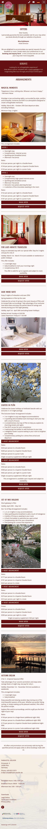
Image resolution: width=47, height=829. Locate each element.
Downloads (5, 794)
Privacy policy (6, 802)
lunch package (34, 69)
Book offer (23, 202)
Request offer (23, 207)
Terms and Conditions (8, 800)
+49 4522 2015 (11, 770)
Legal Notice (5, 797)
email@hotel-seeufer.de (14, 773)
